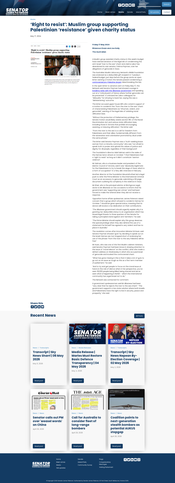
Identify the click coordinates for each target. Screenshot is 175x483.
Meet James (110, 12)
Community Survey (85, 465)
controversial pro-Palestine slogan (106, 82)
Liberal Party (141, 12)
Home (99, 12)
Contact (167, 12)
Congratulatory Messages (105, 463)
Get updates (154, 12)
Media (121, 12)
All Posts (139, 316)
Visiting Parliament (106, 467)
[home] (17, 10)
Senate (130, 12)
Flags (101, 459)
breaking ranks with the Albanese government (111, 90)
